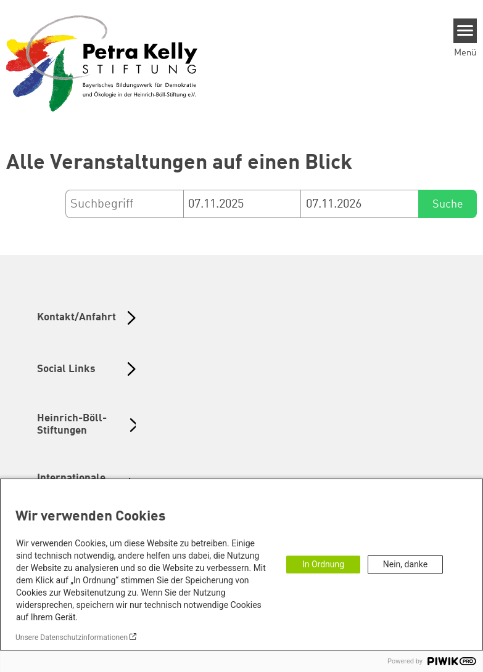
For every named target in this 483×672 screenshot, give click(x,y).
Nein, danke (405, 564)
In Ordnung (323, 564)
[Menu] (465, 30)
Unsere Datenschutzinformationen (71, 637)
